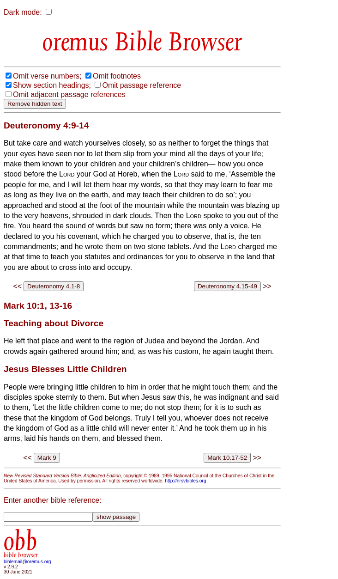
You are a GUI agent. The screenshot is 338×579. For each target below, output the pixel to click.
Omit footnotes (117, 76)
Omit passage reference (141, 85)
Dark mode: (23, 12)
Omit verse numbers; (47, 76)
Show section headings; (52, 85)
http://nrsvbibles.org (185, 480)
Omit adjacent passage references (69, 94)
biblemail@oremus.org (27, 561)
